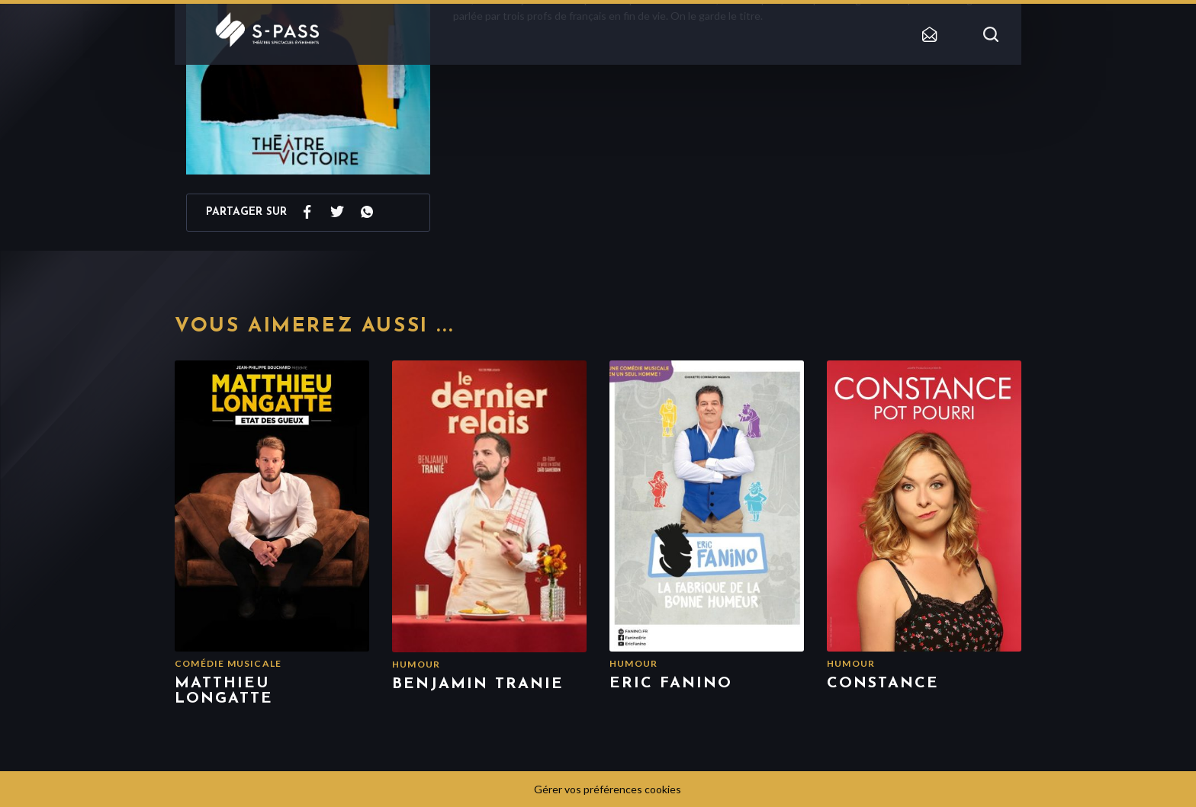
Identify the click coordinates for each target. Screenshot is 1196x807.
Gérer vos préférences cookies (607, 789)
